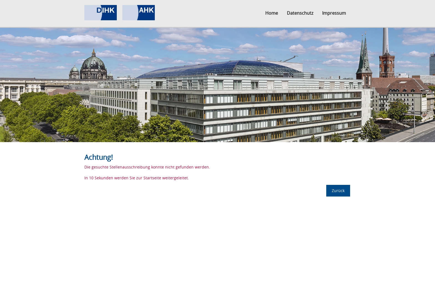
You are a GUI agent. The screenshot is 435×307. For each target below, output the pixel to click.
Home (271, 13)
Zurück (338, 190)
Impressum (334, 13)
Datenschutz (300, 13)
